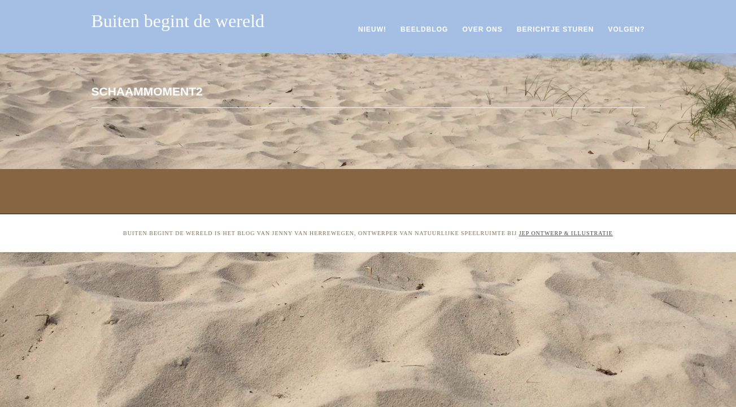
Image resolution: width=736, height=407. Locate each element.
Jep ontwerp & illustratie (566, 233)
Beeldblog (424, 29)
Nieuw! (372, 29)
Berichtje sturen (555, 29)
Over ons (482, 29)
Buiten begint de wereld (178, 21)
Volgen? (626, 29)
